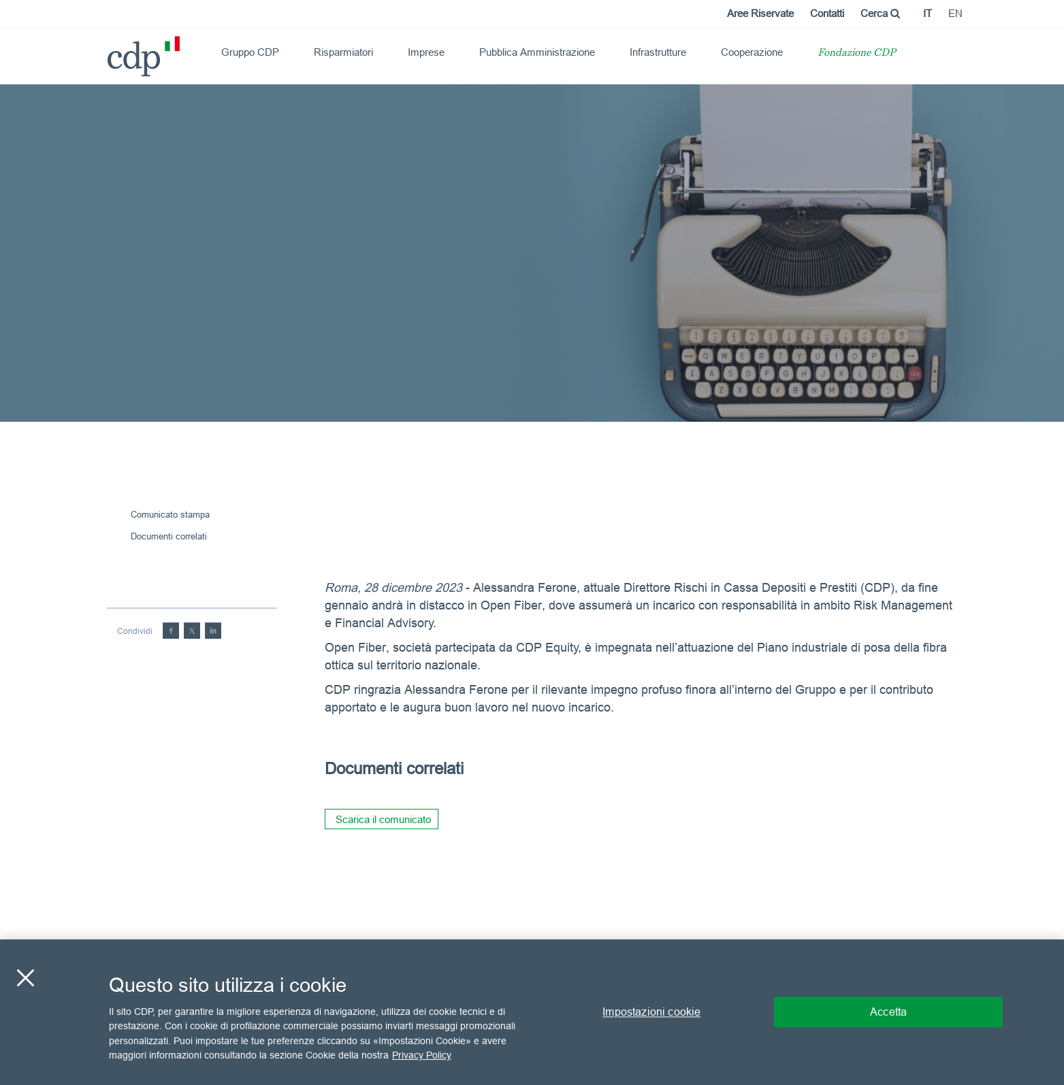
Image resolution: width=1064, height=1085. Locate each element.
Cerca (880, 13)
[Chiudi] (25, 977)
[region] (532, 1012)
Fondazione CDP (857, 53)
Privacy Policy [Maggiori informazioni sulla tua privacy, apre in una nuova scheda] (421, 1055)
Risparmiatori (343, 52)
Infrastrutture (658, 52)
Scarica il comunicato (383, 819)
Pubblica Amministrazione (537, 52)
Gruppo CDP (250, 52)
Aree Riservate (760, 13)
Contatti (827, 13)
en (955, 13)
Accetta (888, 1011)
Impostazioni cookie (651, 1011)
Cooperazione (752, 52)
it (927, 13)
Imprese (426, 52)
